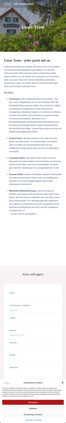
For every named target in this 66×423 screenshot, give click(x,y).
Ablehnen (33, 411)
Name (12, 379)
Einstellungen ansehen (33, 417)
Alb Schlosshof (23, 4)
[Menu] (61, 4)
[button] (63, 385)
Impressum (38, 422)
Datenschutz (29, 422)
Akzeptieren (33, 404)
